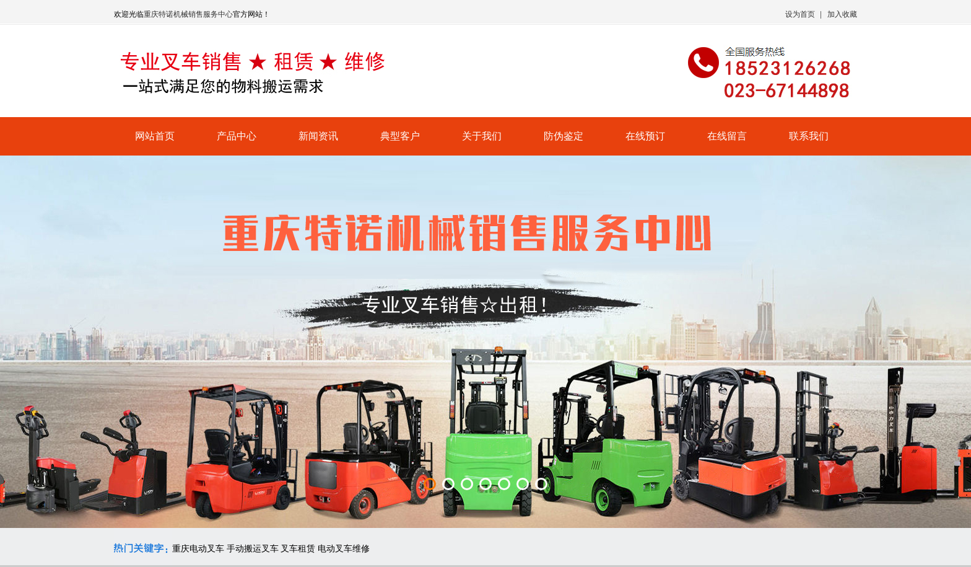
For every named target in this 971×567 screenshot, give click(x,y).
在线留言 (727, 136)
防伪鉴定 (563, 136)
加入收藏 (842, 14)
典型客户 (400, 136)
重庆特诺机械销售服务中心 (188, 14)
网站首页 (155, 136)
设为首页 (800, 14)
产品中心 (236, 136)
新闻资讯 (318, 136)
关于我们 (482, 136)
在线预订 (645, 136)
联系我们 (809, 136)
